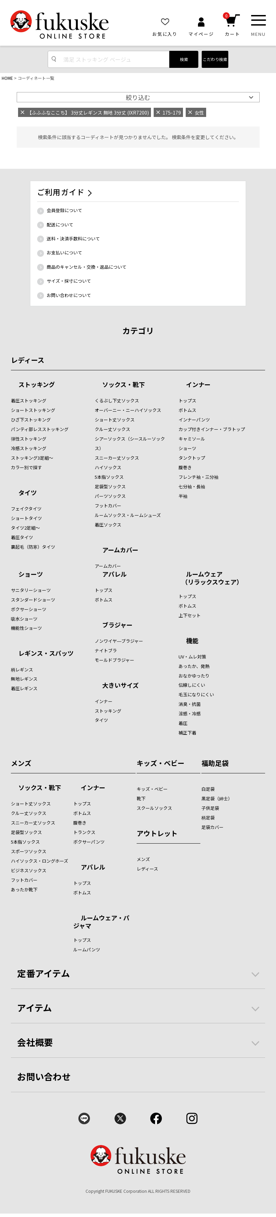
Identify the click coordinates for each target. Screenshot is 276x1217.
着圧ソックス (108, 524)
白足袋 (208, 789)
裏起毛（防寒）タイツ (33, 547)
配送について (60, 224)
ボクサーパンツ (89, 841)
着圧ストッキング (28, 400)
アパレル (114, 574)
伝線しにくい (192, 685)
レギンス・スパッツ (46, 653)
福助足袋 (215, 763)
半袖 (183, 496)
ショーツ (187, 448)
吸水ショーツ (24, 618)
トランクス (84, 832)
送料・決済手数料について (73, 238)
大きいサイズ (120, 685)
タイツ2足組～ (25, 527)
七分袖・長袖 (192, 486)
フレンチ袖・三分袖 (198, 477)
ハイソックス (108, 467)
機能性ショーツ (26, 628)
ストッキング (36, 385)
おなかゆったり (194, 675)
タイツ (27, 493)
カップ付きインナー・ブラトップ (212, 429)
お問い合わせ (44, 1076)
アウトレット (157, 833)
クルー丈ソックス (112, 429)
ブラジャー (117, 625)
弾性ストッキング (28, 438)
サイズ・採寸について (69, 281)
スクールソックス (154, 808)
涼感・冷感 (190, 713)
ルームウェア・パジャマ (101, 922)
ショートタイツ (26, 518)
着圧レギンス (24, 688)
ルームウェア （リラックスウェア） (211, 578)
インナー (198, 385)
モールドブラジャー (114, 660)
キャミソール (192, 438)
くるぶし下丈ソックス (117, 400)
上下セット (190, 615)
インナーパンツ (194, 419)
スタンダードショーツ (33, 599)
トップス (187, 400)
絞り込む (138, 97)
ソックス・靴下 (123, 385)
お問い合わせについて (69, 295)
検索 (184, 59)
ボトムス (187, 410)
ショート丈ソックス (115, 419)
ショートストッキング (33, 410)
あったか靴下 (24, 889)
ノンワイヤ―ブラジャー (119, 641)
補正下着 (187, 732)
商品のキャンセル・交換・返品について (86, 267)
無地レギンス (24, 679)
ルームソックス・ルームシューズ (128, 515)
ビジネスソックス (28, 870)
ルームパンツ (86, 949)
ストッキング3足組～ (32, 458)
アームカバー (120, 550)
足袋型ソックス (110, 486)
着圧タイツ (22, 537)
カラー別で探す (26, 467)
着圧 (183, 723)
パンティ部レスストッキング (39, 429)
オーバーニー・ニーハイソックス (128, 410)
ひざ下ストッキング (31, 419)
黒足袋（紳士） (216, 798)
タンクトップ (192, 458)
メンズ (21, 763)
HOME (7, 78)
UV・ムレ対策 (192, 656)
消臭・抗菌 (190, 704)
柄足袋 (208, 817)
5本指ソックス (109, 477)
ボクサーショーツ (28, 609)
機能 (192, 641)
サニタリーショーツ (31, 590)
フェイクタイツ (26, 508)
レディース (27, 360)
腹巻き (185, 467)
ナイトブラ (106, 650)
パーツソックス (110, 496)
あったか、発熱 (194, 666)
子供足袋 (210, 808)
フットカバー (108, 505)
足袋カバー (212, 827)
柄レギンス (22, 669)
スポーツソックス (28, 851)
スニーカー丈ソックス (117, 458)
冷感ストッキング (28, 448)
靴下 (141, 798)
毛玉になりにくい (196, 694)
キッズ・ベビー (160, 763)
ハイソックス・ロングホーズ (39, 861)
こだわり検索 (215, 59)
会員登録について (64, 210)
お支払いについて (64, 252)
